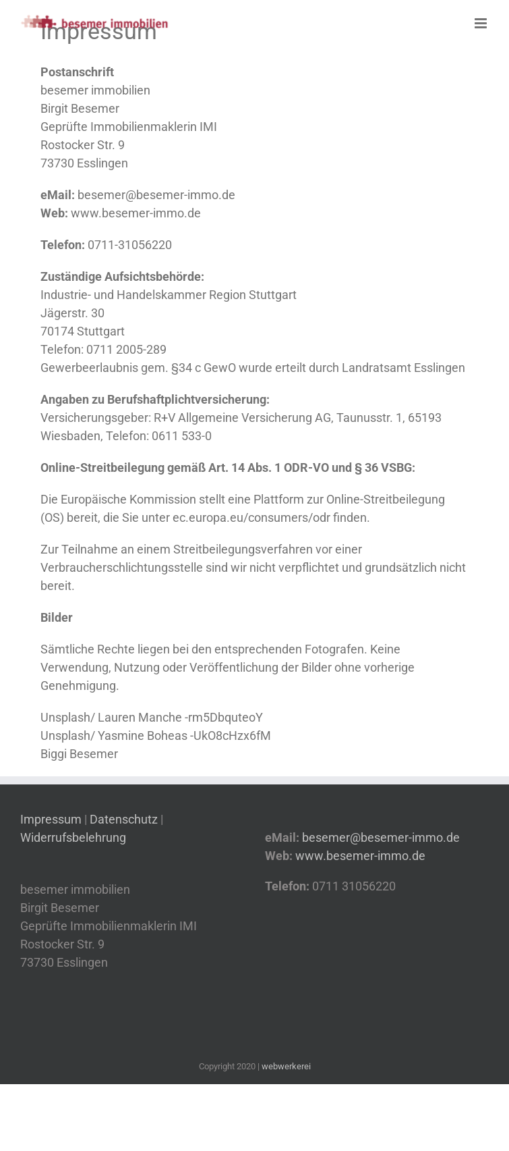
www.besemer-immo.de (136, 213)
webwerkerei (286, 1066)
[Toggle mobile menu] (482, 23)
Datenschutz (124, 819)
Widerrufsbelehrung (73, 837)
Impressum (52, 819)
